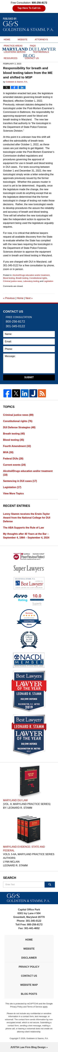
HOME (7, 39)
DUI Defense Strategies (19, 427)
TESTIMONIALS (41, 52)
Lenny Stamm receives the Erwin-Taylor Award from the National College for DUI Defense (26, 518)
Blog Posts (29, 994)
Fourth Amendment (17, 446)
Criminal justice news (12, 281)
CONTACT (32, 58)
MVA (8, 452)
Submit (29, 377)
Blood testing (9, 278)
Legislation (48, 281)
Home (20, 298)
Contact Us (29, 976)
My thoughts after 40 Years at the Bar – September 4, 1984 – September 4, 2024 (26, 536)
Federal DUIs (13, 458)
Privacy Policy (29, 966)
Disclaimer (29, 957)
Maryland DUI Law (15, 800)
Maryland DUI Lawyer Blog (29, 24)
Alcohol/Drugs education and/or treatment (31, 275)
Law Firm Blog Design (28, 1047)
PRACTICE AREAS (13, 45)
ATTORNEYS (41, 39)
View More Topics (13, 493)
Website (29, 948)
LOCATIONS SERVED (15, 52)
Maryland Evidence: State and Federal (24, 848)
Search (50, 885)
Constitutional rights (38, 278)
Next (28, 298)
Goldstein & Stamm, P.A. (37, 1038)
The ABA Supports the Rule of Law (23, 527)
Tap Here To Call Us (29, 8)
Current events (14, 464)
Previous (9, 298)
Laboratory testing (31, 281)
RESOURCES (10, 58)
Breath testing (22, 278)
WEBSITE (22, 39)
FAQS (33, 45)
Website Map (29, 985)
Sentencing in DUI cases (20, 481)
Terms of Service (34, 1007)
